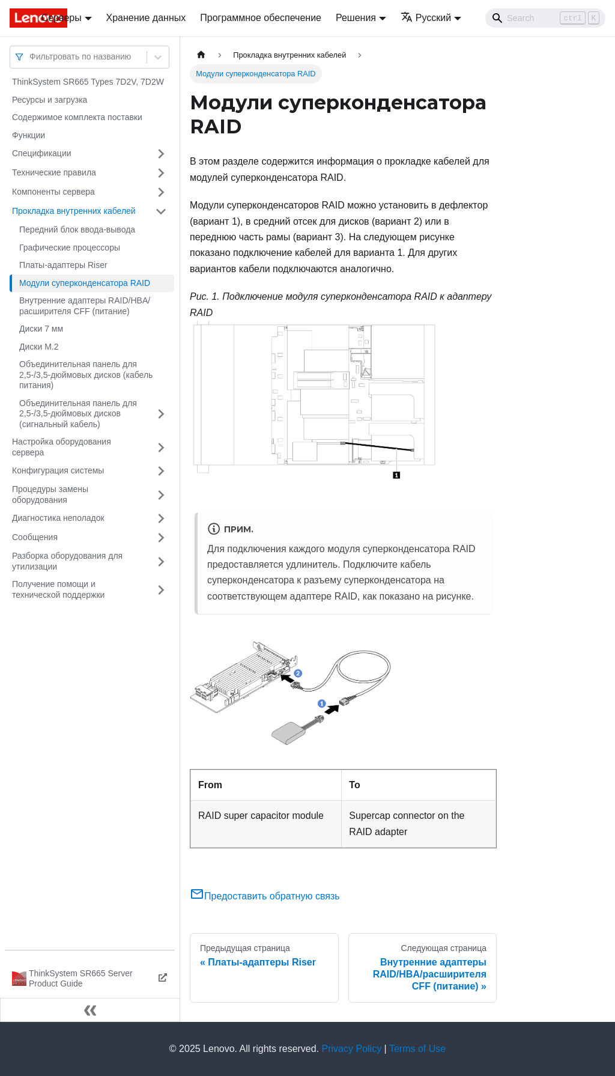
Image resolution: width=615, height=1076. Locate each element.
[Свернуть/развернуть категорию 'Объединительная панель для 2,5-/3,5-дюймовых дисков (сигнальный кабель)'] (161, 414)
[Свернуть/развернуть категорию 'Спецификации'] (161, 153)
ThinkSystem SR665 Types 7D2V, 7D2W (88, 82)
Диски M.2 (38, 346)
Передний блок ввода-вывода (77, 229)
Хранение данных (146, 18)
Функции (28, 135)
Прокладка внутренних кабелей (74, 211)
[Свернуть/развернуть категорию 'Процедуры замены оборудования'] (161, 495)
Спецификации (41, 153)
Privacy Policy (352, 1049)
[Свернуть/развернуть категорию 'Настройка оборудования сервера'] (161, 447)
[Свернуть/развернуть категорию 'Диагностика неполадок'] (161, 518)
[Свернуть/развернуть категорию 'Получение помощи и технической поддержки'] (161, 590)
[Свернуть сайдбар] (90, 1010)
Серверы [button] (61, 18)
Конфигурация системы (58, 470)
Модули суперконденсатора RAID (84, 283)
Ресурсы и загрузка (49, 100)
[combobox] (30, 57)
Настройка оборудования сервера (61, 447)
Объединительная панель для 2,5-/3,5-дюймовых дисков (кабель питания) (86, 374)
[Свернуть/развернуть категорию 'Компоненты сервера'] (161, 192)
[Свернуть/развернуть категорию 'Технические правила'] (161, 173)
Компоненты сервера (53, 191)
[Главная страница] (201, 55)
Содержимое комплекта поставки (77, 117)
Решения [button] (356, 18)
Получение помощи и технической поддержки (58, 589)
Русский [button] (426, 18)
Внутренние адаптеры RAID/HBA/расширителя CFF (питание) (84, 306)
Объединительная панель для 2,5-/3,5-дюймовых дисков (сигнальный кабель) (78, 413)
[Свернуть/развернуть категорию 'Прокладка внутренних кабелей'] (161, 211)
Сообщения (35, 537)
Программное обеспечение (260, 18)
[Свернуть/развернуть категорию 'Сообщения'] (161, 537)
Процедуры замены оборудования (50, 494)
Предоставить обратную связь (265, 896)
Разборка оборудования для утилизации (67, 561)
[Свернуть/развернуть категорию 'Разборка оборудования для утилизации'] (161, 561)
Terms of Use (417, 1049)
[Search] (545, 18)
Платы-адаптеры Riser (63, 265)
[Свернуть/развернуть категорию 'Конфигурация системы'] (161, 471)
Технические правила (54, 172)
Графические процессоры (69, 247)
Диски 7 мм (41, 328)
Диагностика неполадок (58, 518)
